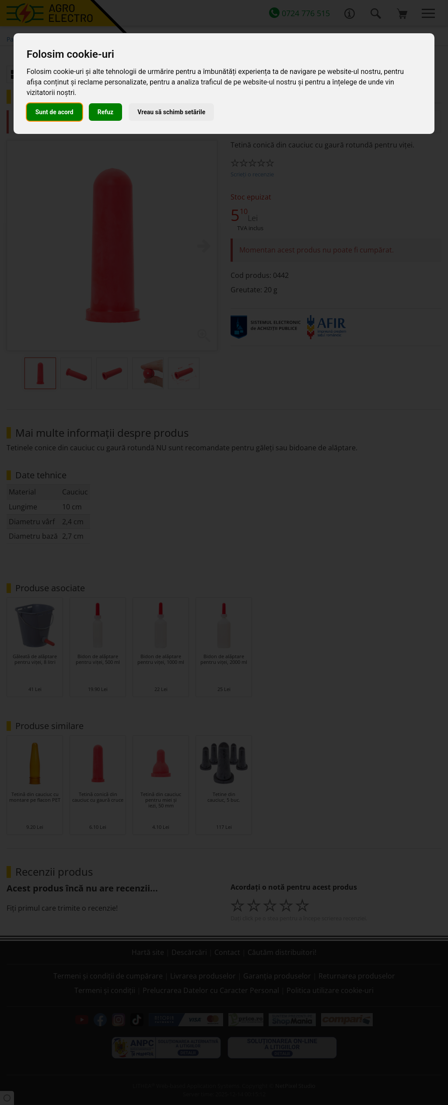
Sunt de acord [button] (54, 112)
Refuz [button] (106, 112)
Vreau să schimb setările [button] (171, 112)
